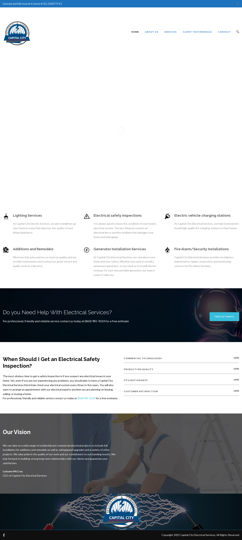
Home (135, 31)
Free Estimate (224, 316)
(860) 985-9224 (86, 398)
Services (170, 31)
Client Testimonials (197, 31)
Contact (224, 31)
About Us (151, 31)
